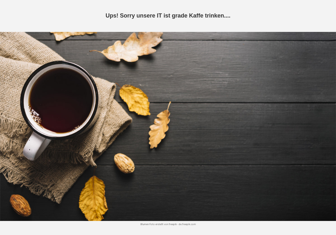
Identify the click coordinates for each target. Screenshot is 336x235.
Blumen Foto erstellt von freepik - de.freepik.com (168, 224)
